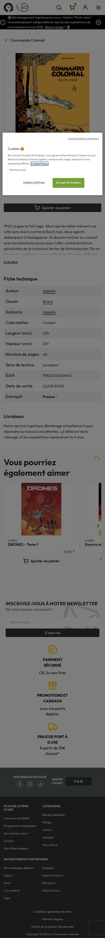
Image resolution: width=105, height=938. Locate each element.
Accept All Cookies (68, 182)
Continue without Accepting (83, 138)
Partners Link (18, 170)
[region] (52, 164)
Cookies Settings (34, 182)
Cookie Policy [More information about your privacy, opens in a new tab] (39, 163)
